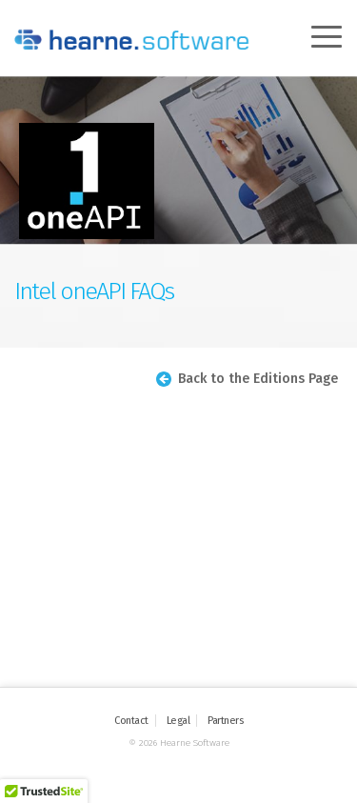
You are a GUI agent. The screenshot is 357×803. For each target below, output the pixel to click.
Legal (178, 720)
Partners (225, 720)
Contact (131, 720)
